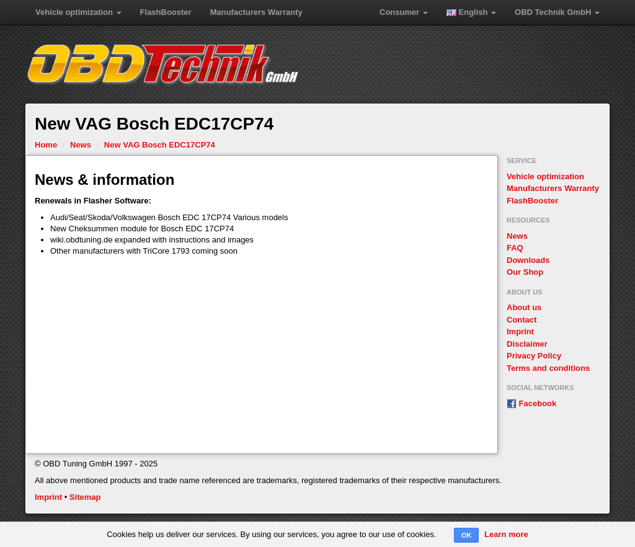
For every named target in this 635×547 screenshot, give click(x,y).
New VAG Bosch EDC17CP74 (159, 144)
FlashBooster (166, 12)
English (471, 12)
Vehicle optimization (78, 12)
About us (524, 307)
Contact (521, 319)
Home (46, 144)
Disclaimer (527, 344)
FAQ (515, 247)
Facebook (531, 403)
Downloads (528, 260)
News (80, 144)
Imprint (520, 331)
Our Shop (525, 272)
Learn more (506, 534)
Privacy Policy (534, 355)
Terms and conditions (548, 368)
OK (466, 535)
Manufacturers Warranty (256, 12)
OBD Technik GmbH (557, 12)
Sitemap (85, 497)
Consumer (404, 12)
